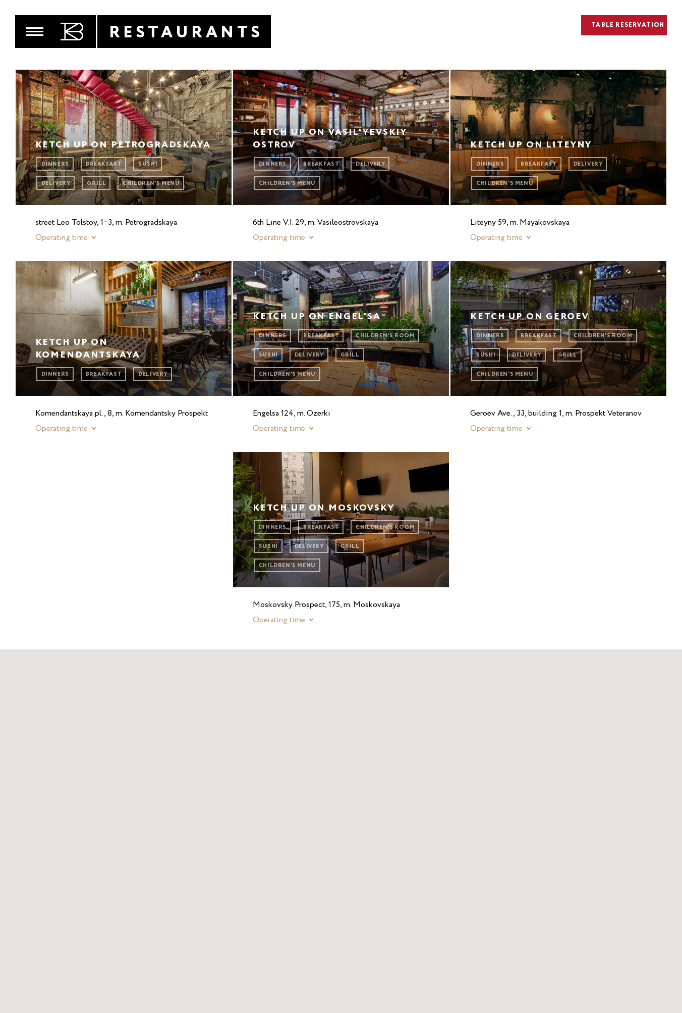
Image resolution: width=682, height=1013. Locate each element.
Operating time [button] (61, 238)
